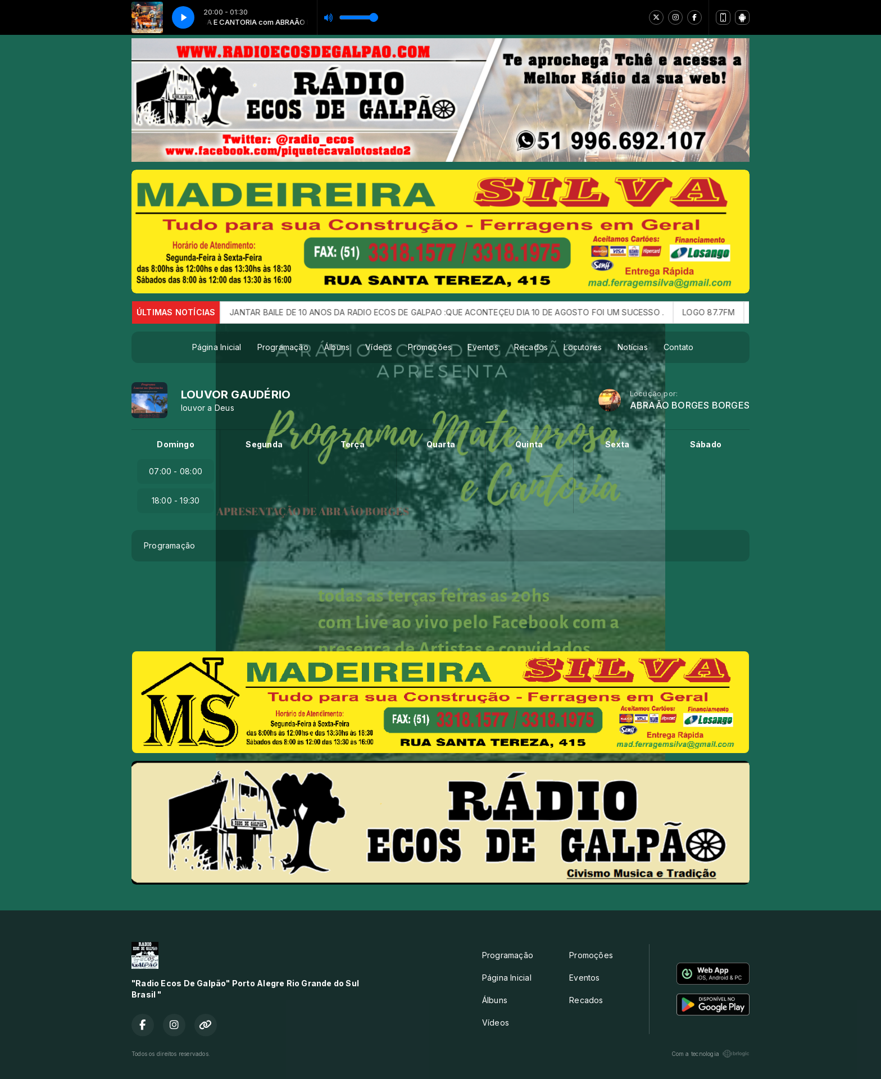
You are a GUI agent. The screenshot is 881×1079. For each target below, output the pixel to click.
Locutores (583, 347)
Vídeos (378, 347)
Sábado (705, 444)
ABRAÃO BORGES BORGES (690, 405)
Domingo (175, 444)
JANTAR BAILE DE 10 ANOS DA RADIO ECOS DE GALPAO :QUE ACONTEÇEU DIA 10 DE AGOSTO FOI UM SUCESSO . (460, 312)
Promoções (430, 347)
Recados (531, 347)
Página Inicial (217, 347)
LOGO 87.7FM (722, 312)
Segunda (264, 444)
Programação (282, 347)
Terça (352, 444)
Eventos (482, 347)
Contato (678, 347)
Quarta (440, 444)
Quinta (529, 444)
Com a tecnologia (710, 1054)
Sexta (617, 444)
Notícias (632, 347)
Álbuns (336, 347)
